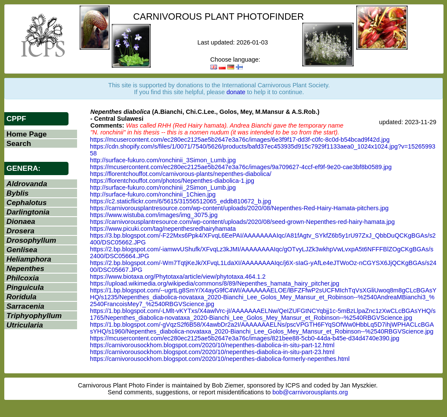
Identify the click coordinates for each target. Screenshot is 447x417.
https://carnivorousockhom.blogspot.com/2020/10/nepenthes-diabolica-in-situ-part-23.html (212, 351)
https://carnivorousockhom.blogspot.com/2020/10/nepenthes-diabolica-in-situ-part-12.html (212, 345)
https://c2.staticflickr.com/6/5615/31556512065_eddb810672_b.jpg (180, 201)
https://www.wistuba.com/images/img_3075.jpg (154, 214)
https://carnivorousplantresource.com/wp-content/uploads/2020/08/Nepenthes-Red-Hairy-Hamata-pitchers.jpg (239, 208)
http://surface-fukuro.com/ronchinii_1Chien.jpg (153, 194)
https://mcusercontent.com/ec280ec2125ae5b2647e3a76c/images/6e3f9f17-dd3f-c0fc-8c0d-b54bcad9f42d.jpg (240, 139)
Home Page (26, 134)
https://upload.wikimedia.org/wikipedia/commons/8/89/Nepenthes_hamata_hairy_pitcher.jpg (214, 283)
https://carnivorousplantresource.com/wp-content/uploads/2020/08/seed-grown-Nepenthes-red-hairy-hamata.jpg (242, 221)
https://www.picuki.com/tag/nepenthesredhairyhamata (163, 228)
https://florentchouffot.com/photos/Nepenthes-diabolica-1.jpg (172, 180)
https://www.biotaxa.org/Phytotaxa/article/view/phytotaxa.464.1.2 (177, 276)
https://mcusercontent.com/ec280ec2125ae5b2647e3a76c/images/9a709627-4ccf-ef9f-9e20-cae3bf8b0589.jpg (241, 167)
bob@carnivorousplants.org (310, 392)
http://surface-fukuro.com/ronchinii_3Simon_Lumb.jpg (163, 160)
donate (235, 92)
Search (18, 143)
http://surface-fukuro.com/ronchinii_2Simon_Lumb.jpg (163, 187)
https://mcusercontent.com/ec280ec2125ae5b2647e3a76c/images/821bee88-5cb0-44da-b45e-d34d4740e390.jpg (244, 338)
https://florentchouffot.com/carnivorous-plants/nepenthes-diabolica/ (180, 173)
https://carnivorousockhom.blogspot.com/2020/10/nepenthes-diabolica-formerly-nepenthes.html (219, 358)
